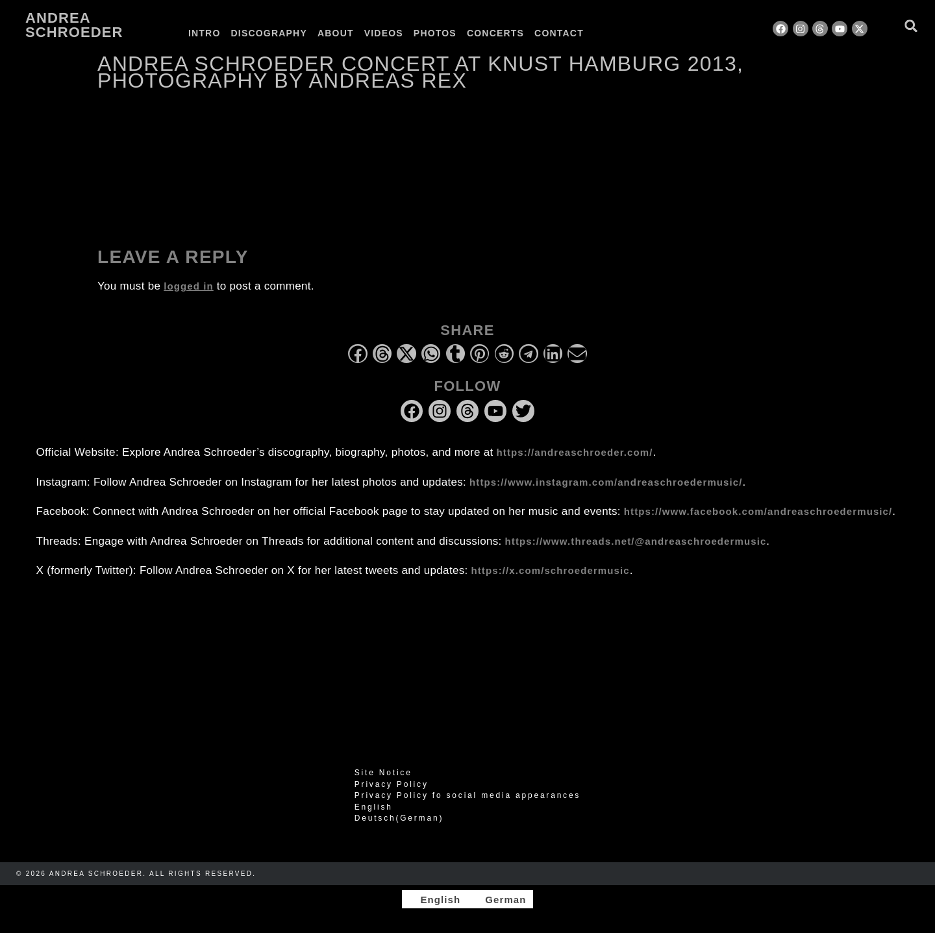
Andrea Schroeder (74, 25)
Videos (383, 33)
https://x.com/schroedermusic (550, 570)
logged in (189, 286)
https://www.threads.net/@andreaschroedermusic (636, 541)
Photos (435, 33)
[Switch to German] (622, 33)
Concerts (495, 33)
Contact (559, 33)
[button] (911, 25)
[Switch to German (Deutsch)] (467, 818)
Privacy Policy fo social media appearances (467, 795)
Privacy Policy (392, 784)
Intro (204, 33)
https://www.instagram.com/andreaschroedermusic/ (605, 482)
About (336, 33)
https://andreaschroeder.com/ (575, 452)
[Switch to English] (434, 899)
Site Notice (383, 772)
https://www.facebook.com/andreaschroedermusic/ (758, 511)
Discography (269, 33)
